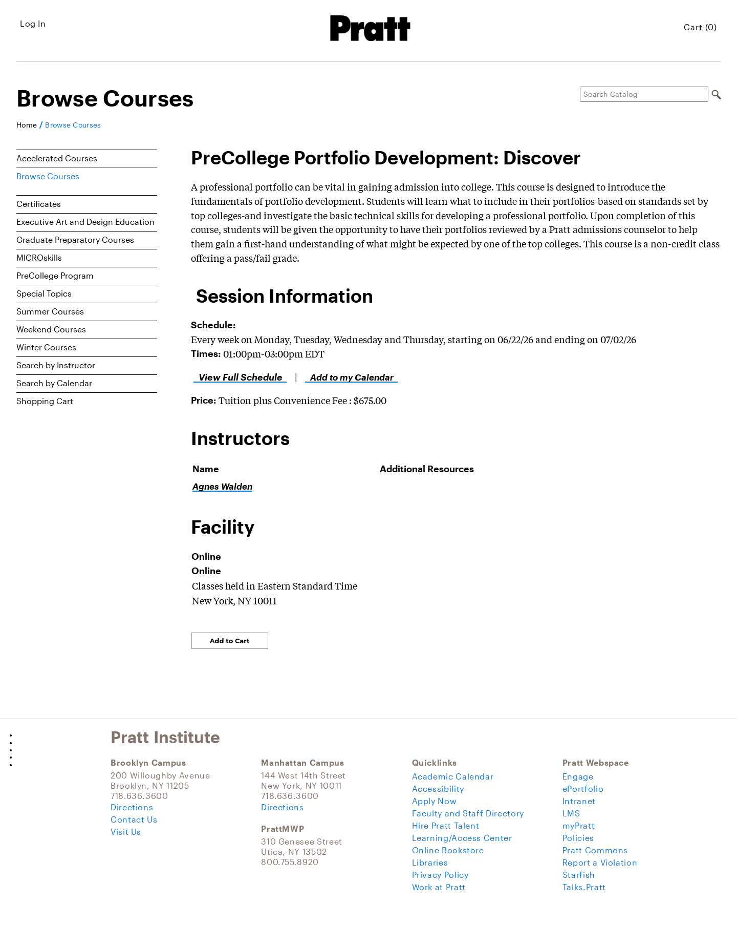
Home (26, 125)
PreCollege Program (55, 275)
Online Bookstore (448, 850)
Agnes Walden (222, 486)
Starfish (578, 874)
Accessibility (438, 788)
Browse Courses (73, 125)
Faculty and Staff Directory (468, 813)
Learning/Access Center (462, 838)
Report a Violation (600, 862)
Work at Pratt (439, 887)
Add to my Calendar (349, 377)
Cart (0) (700, 27)
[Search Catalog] (644, 94)
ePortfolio (582, 788)
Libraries (430, 862)
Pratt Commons (595, 850)
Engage (578, 776)
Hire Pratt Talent (446, 825)
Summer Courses (50, 311)
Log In (33, 23)
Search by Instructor (55, 365)
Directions (132, 807)
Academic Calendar (453, 776)
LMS (571, 813)
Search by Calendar (54, 383)
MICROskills (39, 257)
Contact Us (134, 819)
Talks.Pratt (584, 887)
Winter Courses (46, 347)
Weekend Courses (51, 329)
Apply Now (434, 801)
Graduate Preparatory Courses (75, 239)
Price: (203, 400)
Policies (578, 838)
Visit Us (126, 831)
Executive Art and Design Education (85, 221)
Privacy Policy (440, 874)
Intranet (579, 801)
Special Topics (44, 293)
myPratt (578, 825)
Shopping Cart (44, 401)
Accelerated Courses (56, 158)
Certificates (38, 203)
